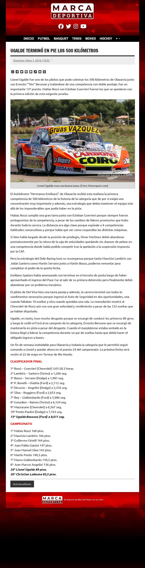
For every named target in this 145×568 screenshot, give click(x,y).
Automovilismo (22, 484)
